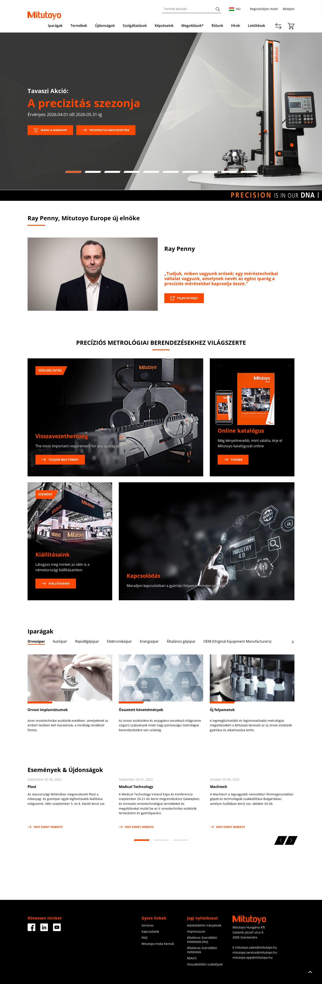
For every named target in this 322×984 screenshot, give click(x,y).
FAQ (144, 937)
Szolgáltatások (135, 25)
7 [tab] (189, 172)
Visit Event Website (45, 827)
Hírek (235, 25)
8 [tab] (209, 172)
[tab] (36, 642)
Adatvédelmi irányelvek (204, 925)
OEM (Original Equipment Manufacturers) (237, 641)
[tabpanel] (161, 111)
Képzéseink (164, 25)
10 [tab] (248, 172)
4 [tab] (131, 172)
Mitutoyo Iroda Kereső (158, 944)
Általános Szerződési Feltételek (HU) (202, 939)
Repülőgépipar (87, 641)
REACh (192, 958)
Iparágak (55, 25)
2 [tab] (92, 172)
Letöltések (256, 25)
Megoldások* (192, 25)
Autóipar (60, 641)
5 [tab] (150, 172)
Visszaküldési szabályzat (205, 964)
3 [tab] (111, 172)
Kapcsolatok (150, 931)
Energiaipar (149, 641)
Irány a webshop (50, 130)
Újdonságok (105, 25)
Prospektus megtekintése (105, 130)
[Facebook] (31, 929)
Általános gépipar (181, 641)
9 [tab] (228, 172)
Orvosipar (36, 641)
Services (148, 925)
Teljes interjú (187, 298)
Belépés (288, 9)
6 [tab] (170, 172)
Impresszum (196, 931)
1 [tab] (72, 172)
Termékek (78, 25)
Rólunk (217, 25)
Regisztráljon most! (264, 9)
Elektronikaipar (119, 641)
